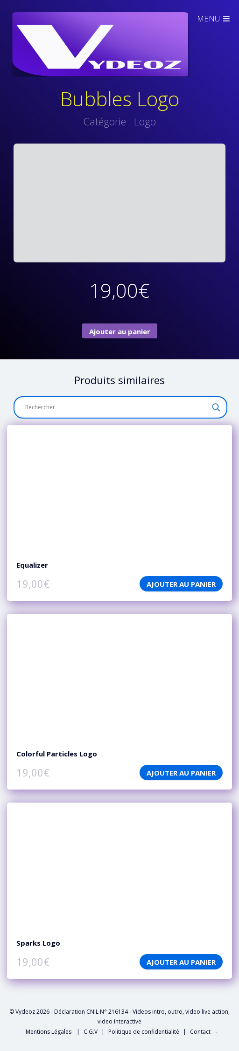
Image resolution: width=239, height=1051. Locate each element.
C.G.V (91, 1032)
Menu (214, 19)
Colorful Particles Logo (56, 753)
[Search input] (116, 407)
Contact (200, 1032)
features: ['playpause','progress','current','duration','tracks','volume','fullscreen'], (119, 488)
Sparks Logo (38, 943)
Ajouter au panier (119, 331)
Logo (145, 121)
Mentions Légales (49, 1032)
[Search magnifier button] (216, 407)
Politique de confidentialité (143, 1032)
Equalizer (32, 565)
